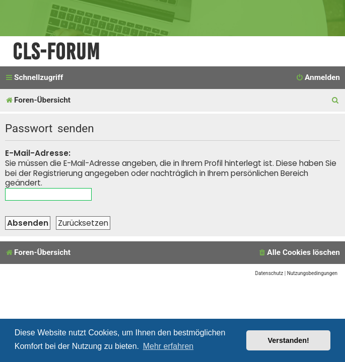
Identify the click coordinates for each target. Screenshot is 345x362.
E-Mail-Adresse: (38, 153)
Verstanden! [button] (288, 340)
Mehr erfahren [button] (168, 346)
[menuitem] (318, 77)
